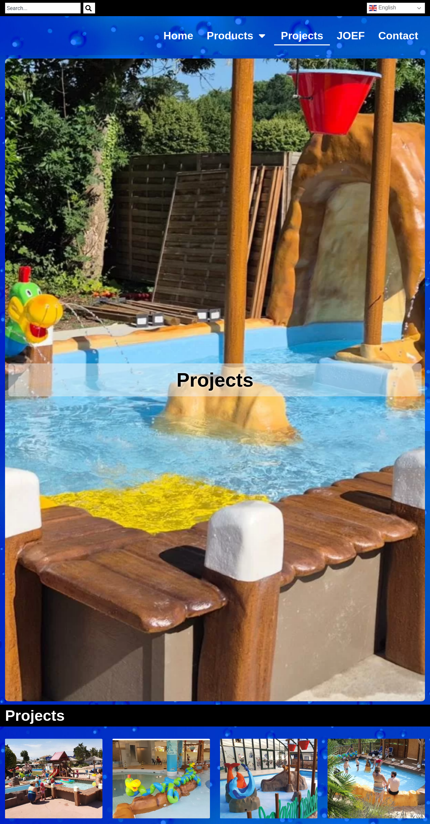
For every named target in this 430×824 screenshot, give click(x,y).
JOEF (351, 36)
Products (237, 35)
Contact (398, 36)
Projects (302, 36)
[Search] (89, 8)
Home (178, 36)
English (382, 8)
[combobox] (43, 8)
